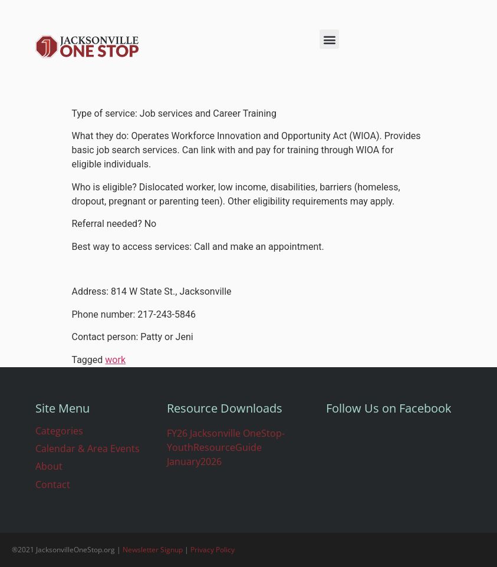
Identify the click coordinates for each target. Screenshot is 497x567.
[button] (329, 39)
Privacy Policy (212, 550)
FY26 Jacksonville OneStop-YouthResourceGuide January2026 (226, 447)
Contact (52, 484)
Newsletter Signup (153, 550)
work (115, 359)
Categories (59, 430)
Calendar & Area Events (87, 448)
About (48, 466)
